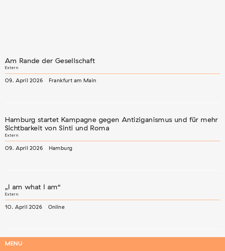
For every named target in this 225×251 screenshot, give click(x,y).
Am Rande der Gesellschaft (50, 61)
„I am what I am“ (33, 187)
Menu (14, 243)
